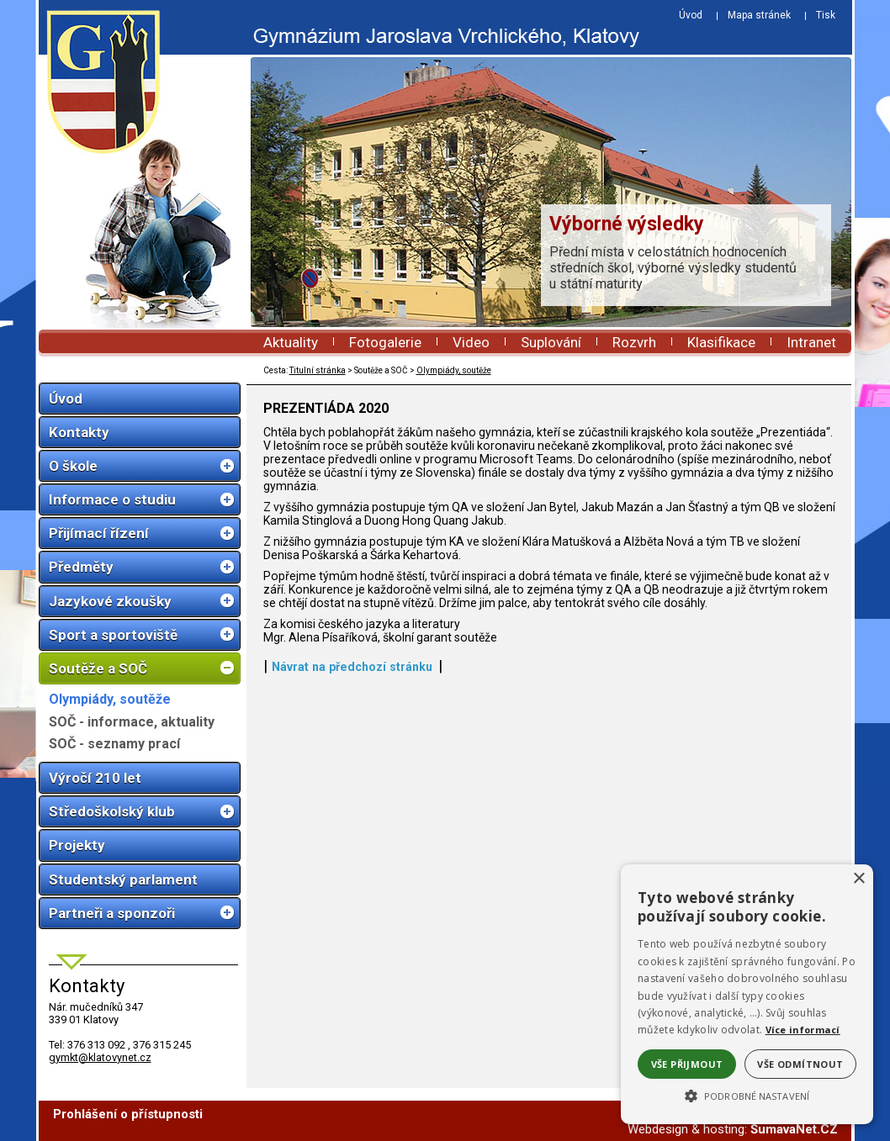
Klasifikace (721, 342)
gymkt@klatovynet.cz (100, 1057)
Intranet (811, 342)
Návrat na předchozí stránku (352, 667)
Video (471, 342)
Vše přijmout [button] (687, 1064)
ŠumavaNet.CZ (794, 1129)
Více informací (803, 1029)
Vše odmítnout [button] (800, 1064)
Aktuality (290, 342)
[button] (747, 1094)
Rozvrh (634, 342)
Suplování (551, 342)
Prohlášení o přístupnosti (128, 1114)
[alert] (747, 994)
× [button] (858, 879)
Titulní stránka (317, 370)
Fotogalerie (385, 342)
